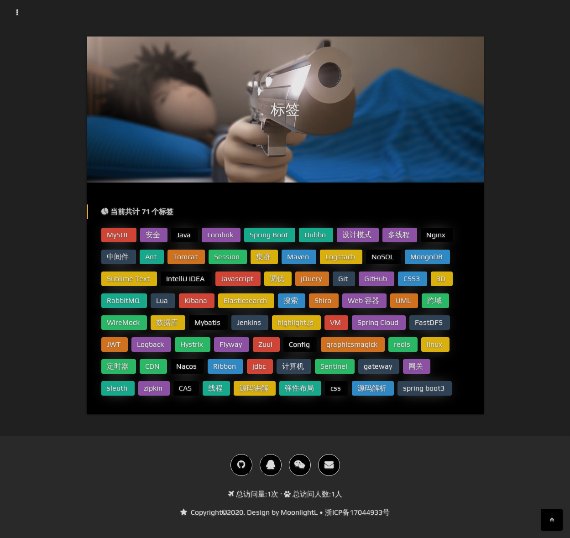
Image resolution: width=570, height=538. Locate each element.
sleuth (118, 388)
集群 (264, 256)
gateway (379, 366)
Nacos (187, 366)
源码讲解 (254, 388)
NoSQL (383, 256)
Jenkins (250, 322)
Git (344, 278)
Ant (151, 256)
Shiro (323, 300)
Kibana (196, 300)
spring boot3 (424, 388)
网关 (416, 366)
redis (403, 344)
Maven (299, 256)
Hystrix (192, 344)
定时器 (119, 366)
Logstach (341, 256)
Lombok (221, 234)
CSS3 (412, 278)
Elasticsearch (246, 300)
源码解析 (372, 388)
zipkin (154, 388)
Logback (151, 344)
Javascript (238, 278)
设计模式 (357, 234)
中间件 (119, 256)
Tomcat (186, 256)
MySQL (119, 234)
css (336, 388)
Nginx (436, 234)
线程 (216, 388)
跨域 (435, 300)
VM (336, 322)
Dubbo (316, 234)
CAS (186, 388)
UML (404, 300)
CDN (153, 366)
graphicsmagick (352, 344)
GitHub (376, 278)
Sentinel (334, 366)
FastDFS (429, 322)
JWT (114, 344)
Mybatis (208, 322)
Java (185, 234)
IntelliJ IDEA (186, 278)
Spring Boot (270, 234)
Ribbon (225, 366)
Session (227, 256)
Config (300, 344)
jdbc (259, 366)
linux (435, 344)
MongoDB (427, 256)
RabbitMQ (124, 300)
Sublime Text (129, 278)
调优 (278, 278)
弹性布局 (300, 388)
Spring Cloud (378, 322)
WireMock (124, 322)
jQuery (312, 278)
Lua (163, 300)
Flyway (232, 344)
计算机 (294, 366)
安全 (154, 234)
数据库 (168, 322)
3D (441, 278)
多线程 (400, 234)
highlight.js (296, 322)
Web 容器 (364, 300)
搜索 (291, 300)
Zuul (266, 344)
